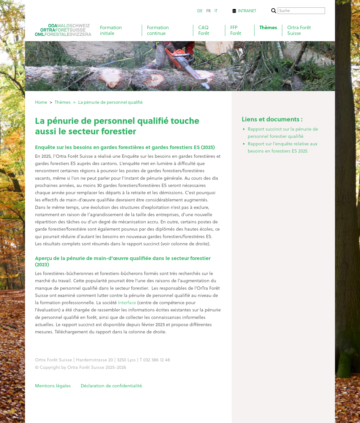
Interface (127, 304)
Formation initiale (111, 30)
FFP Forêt (235, 30)
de (199, 10)
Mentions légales (53, 386)
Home (41, 102)
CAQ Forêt (203, 30)
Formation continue (158, 30)
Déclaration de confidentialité (111, 386)
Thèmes (268, 27)
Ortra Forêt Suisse (299, 30)
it (216, 10)
